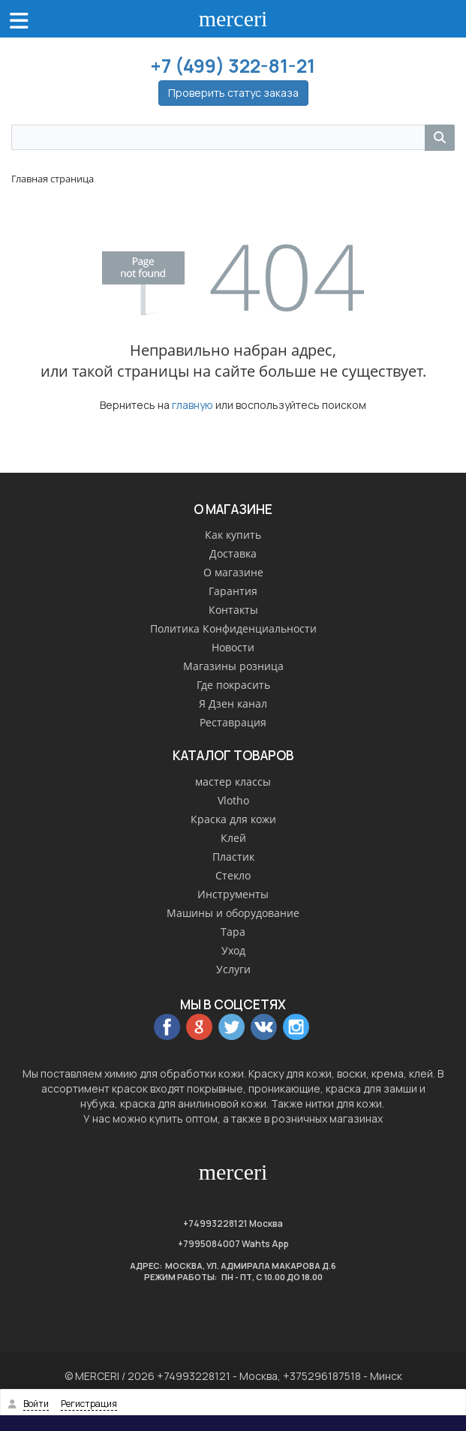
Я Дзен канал (233, 703)
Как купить (233, 535)
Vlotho (233, 800)
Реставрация (233, 722)
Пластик (233, 856)
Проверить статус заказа (233, 93)
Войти (36, 1403)
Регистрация (89, 1403)
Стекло (233, 875)
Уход (233, 950)
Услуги (233, 969)
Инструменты (233, 894)
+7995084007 (209, 1243)
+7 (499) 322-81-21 (233, 66)
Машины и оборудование (233, 913)
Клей (233, 838)
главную (192, 405)
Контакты (233, 610)
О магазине (233, 572)
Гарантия (233, 591)
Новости (233, 647)
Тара (233, 931)
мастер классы (233, 781)
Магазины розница (233, 666)
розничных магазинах (327, 1118)
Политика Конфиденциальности (233, 628)
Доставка (233, 553)
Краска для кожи (233, 819)
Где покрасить (233, 685)
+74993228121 (215, 1223)
